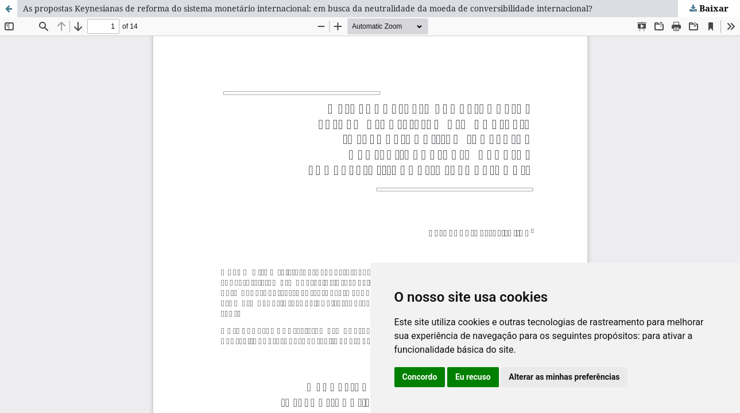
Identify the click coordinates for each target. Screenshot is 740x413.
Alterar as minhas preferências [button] (564, 376)
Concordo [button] (419, 376)
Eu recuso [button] (473, 376)
